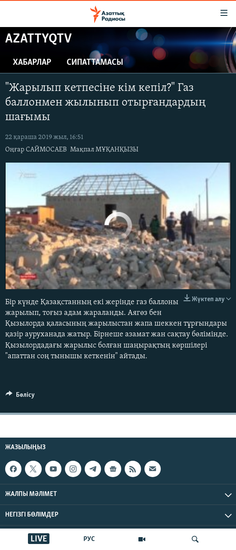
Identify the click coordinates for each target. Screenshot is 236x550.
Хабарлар (32, 62)
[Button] (20, 397)
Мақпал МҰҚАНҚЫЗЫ (104, 149)
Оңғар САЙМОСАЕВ (36, 149)
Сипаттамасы (95, 62)
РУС (89, 539)
